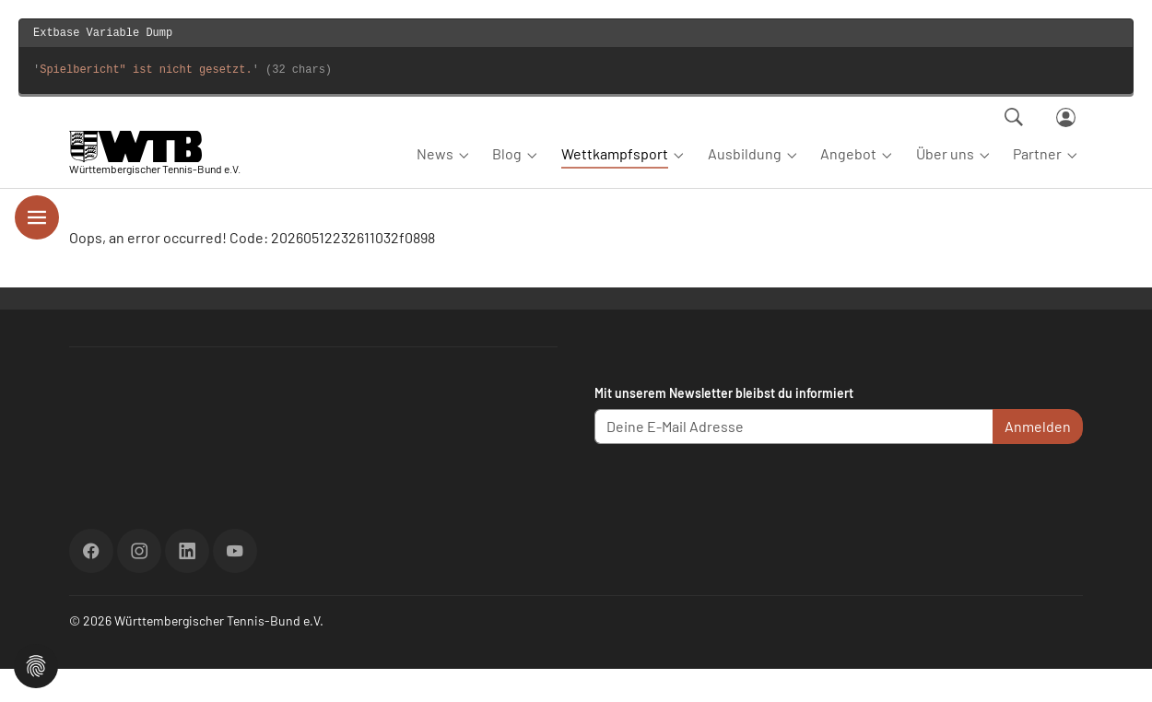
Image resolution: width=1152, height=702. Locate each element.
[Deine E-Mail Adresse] (793, 459)
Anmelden (1038, 459)
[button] (36, 664)
